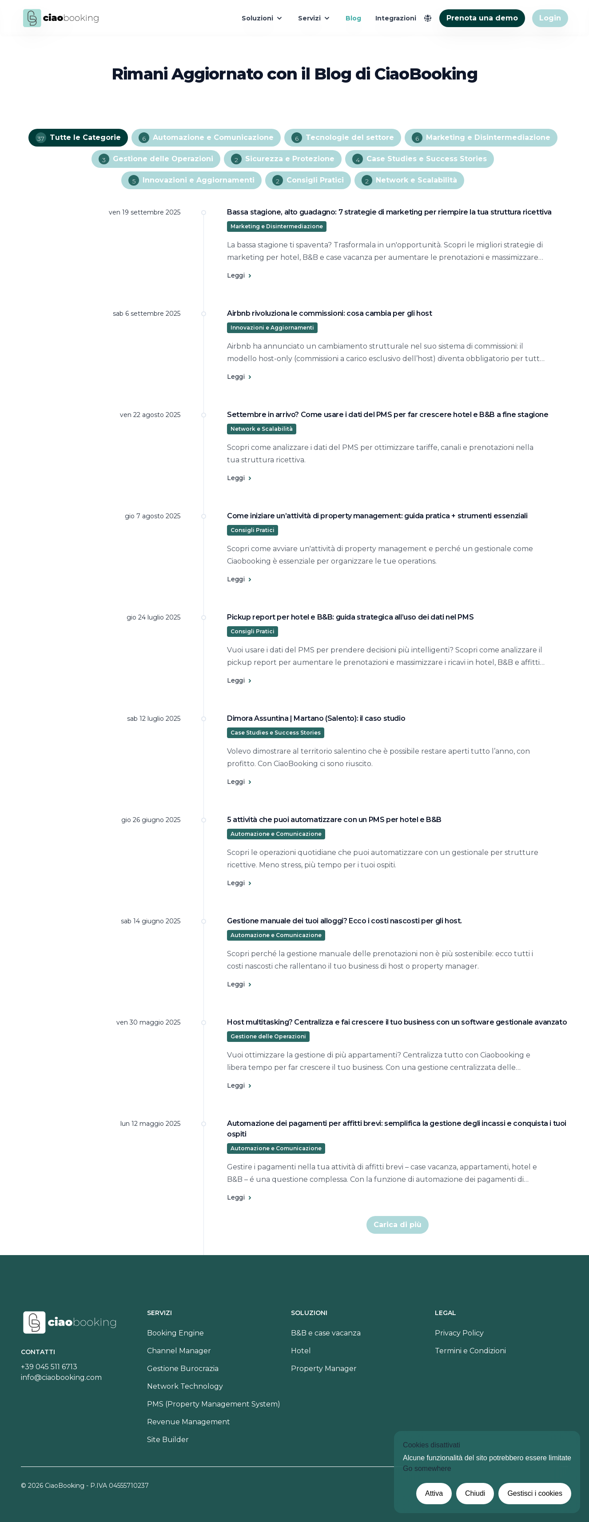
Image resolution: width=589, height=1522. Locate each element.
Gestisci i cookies (534, 1493)
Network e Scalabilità (409, 180)
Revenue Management (188, 1422)
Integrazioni (395, 18)
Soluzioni (263, 18)
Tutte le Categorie (78, 137)
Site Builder (168, 1439)
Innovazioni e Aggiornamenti (191, 180)
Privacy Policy (459, 1333)
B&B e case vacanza (326, 1333)
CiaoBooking (64, 1486)
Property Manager (324, 1368)
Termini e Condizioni (470, 1351)
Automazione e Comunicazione (206, 137)
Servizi (314, 18)
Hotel (301, 1351)
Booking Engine (175, 1333)
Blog (353, 18)
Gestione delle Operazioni (156, 159)
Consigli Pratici (308, 180)
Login (550, 18)
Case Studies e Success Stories (419, 159)
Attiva (434, 1493)
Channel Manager (179, 1351)
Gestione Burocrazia (183, 1368)
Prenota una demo (482, 18)
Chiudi (475, 1493)
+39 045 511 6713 (49, 1367)
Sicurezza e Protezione (282, 159)
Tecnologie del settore (342, 137)
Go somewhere (427, 1468)
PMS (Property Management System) (213, 1404)
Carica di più (398, 1224)
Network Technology (185, 1386)
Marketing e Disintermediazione (481, 137)
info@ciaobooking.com (61, 1377)
